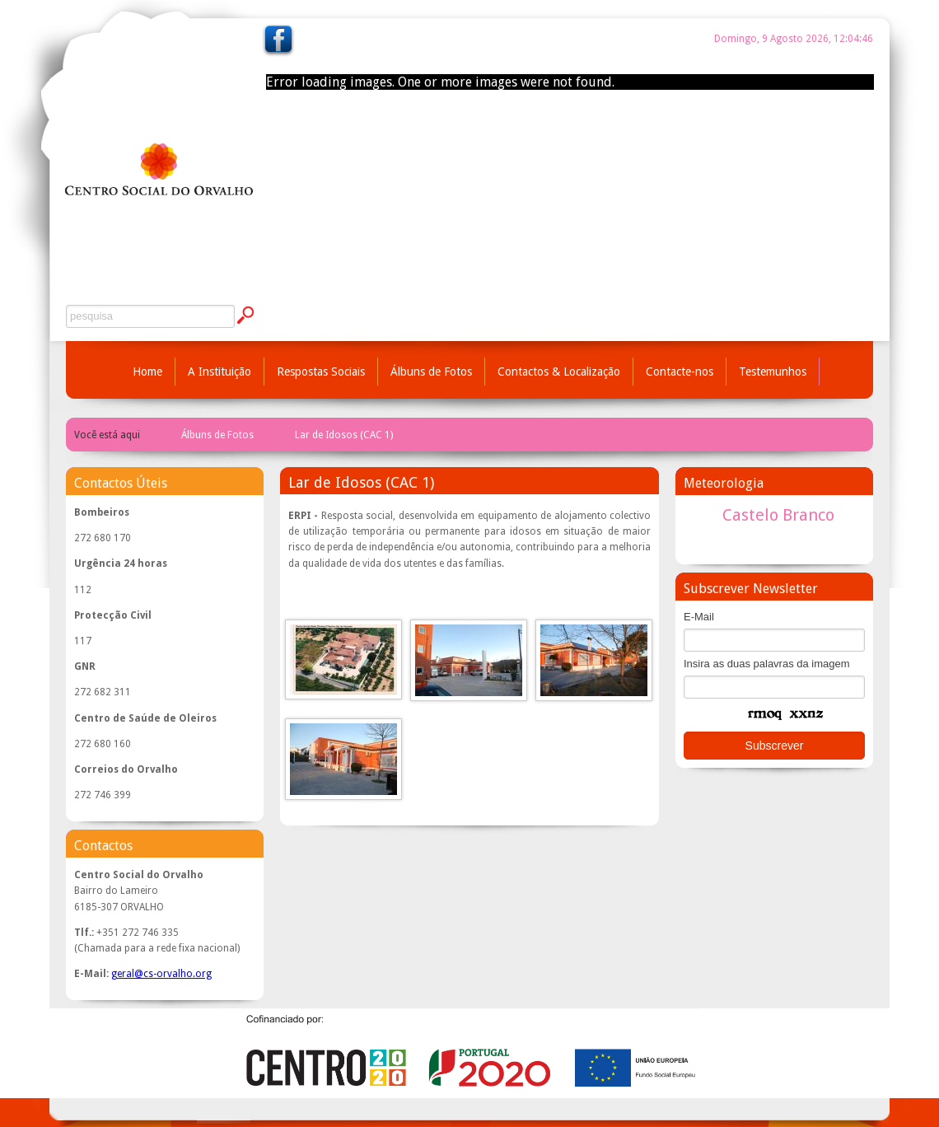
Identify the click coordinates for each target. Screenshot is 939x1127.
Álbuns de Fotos (431, 371)
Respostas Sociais (321, 371)
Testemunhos (772, 371)
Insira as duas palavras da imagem (767, 663)
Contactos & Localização (559, 371)
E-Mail (699, 616)
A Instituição (219, 371)
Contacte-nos (679, 371)
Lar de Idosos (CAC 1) (344, 435)
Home (147, 371)
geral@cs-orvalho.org (161, 974)
